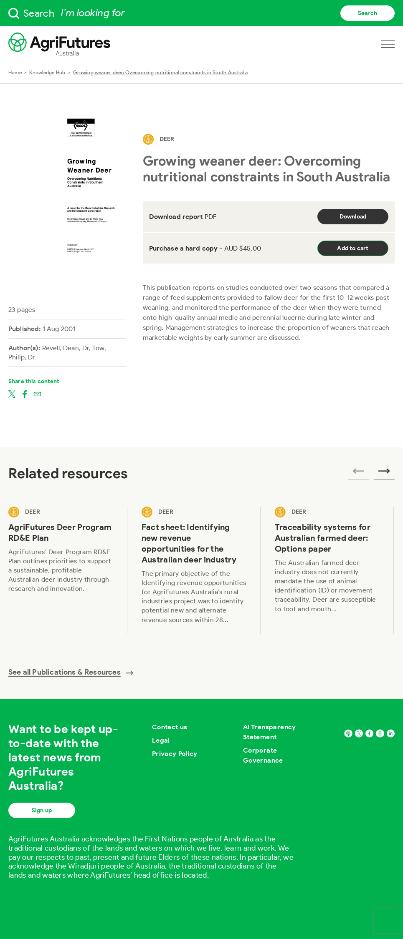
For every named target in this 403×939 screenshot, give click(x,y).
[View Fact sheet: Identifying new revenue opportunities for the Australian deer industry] (194, 570)
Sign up (42, 810)
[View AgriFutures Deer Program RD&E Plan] (60, 570)
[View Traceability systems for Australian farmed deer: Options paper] (327, 570)
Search (367, 13)
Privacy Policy (175, 754)
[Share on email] (37, 394)
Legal (161, 740)
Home (15, 72)
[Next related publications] (384, 473)
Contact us (170, 727)
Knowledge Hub (47, 72)
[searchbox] (201, 13)
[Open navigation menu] (388, 44)
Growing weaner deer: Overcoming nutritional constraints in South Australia (160, 72)
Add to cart (352, 248)
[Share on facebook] (25, 394)
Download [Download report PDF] (353, 216)
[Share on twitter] (11, 394)
